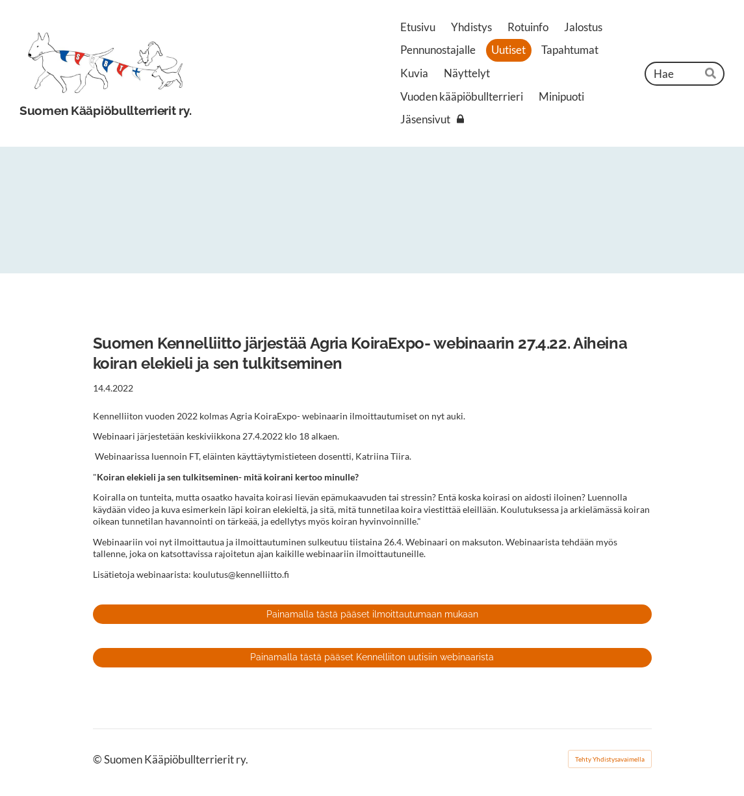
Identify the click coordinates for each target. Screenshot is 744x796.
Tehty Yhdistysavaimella (610, 759)
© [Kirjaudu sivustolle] (98, 759)
